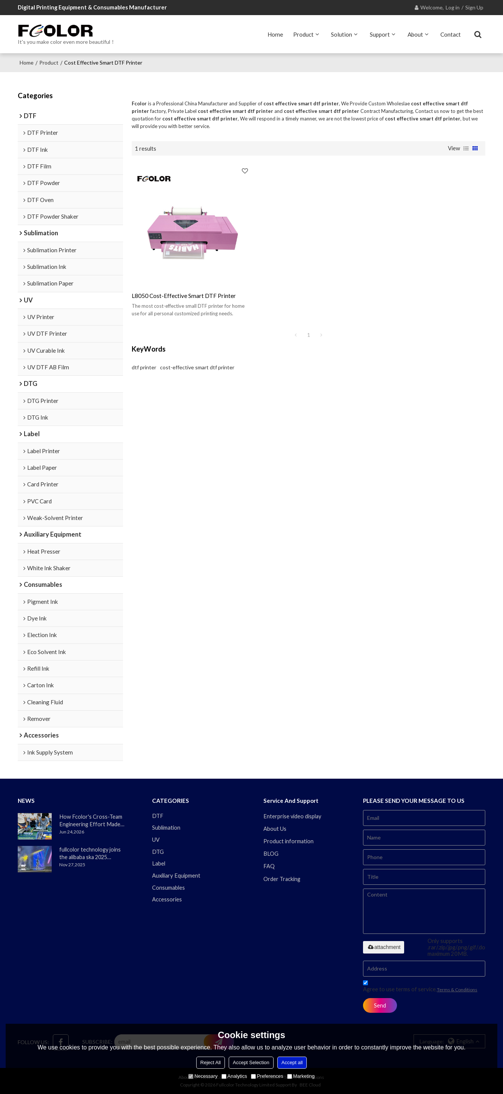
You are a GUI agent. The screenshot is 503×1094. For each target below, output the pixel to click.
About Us (274, 828)
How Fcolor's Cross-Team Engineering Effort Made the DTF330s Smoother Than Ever (91, 820)
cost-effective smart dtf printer (197, 359)
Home (275, 34)
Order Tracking (282, 878)
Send (380, 1005)
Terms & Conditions (457, 989)
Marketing (301, 1076)
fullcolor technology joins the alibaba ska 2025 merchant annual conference (90, 853)
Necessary (202, 1076)
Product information (288, 841)
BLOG (270, 853)
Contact (450, 34)
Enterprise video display (292, 816)
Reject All (210, 1062)
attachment (383, 947)
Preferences (267, 1076)
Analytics (234, 1076)
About (415, 34)
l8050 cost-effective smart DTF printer (184, 287)
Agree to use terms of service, (420, 987)
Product (303, 34)
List (466, 148)
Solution (341, 34)
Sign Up (474, 7)
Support (380, 34)
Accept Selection (251, 1062)
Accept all (292, 1062)
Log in (453, 7)
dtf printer (144, 359)
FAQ (269, 866)
